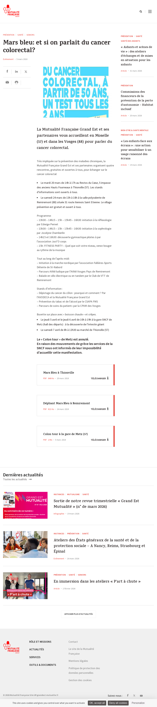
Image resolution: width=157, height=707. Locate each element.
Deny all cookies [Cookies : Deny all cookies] (118, 703)
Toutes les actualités (17, 479)
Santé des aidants (130, 41)
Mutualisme (73, 494)
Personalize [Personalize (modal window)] (138, 703)
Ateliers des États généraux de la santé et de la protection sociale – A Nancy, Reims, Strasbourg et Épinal (103, 548)
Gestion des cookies (80, 683)
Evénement (8, 59)
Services (34, 660)
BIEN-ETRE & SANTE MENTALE (134, 130)
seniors (30, 34)
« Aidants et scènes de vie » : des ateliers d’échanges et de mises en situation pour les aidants (137, 56)
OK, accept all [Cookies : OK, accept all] (97, 703)
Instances (59, 494)
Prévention (8, 34)
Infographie (59, 515)
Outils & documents (42, 667)
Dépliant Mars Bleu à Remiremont (69, 403)
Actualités (36, 652)
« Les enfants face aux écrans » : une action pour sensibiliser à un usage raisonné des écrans (136, 150)
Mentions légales (78, 663)
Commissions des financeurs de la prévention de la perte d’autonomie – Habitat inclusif (137, 101)
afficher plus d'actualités (78, 616)
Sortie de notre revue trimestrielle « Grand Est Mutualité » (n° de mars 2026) (103, 505)
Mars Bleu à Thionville (60, 373)
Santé (20, 34)
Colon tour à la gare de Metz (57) (67, 434)
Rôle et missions (40, 644)
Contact (73, 644)
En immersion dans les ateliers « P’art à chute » (102, 588)
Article (124, 70)
